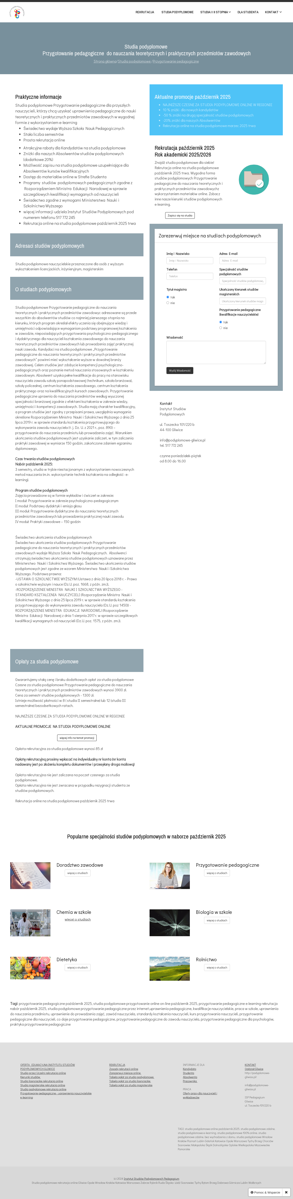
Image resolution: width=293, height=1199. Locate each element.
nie (170, 303)
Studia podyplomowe (134, 61)
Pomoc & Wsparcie (265, 1192)
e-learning (26, 1097)
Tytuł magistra (176, 289)
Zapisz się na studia (180, 215)
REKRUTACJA (117, 1065)
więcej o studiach (77, 873)
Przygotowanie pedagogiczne (176, 61)
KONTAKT (250, 1065)
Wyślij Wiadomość (180, 370)
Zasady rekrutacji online (123, 1069)
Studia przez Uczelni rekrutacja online (43, 1073)
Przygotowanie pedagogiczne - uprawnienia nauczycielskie (56, 1093)
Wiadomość (174, 337)
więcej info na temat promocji (77, 738)
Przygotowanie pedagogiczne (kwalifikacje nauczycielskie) (240, 312)
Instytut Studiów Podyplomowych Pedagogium (151, 1179)
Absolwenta (190, 1077)
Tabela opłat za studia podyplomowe (131, 1077)
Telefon (171, 269)
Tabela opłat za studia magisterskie (130, 1085)
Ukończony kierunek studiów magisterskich (238, 291)
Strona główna (105, 61)
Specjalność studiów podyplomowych (233, 271)
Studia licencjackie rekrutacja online (41, 1081)
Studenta (188, 1073)
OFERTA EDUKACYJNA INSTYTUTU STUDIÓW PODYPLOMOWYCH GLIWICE (47, 1067)
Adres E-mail (228, 253)
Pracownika (190, 1081)
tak (170, 297)
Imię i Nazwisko (177, 253)
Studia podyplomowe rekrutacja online (43, 1089)
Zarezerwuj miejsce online (125, 1073)
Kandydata (189, 1069)
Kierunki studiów (30, 1077)
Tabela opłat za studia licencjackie (130, 1081)
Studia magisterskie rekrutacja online (42, 1085)
